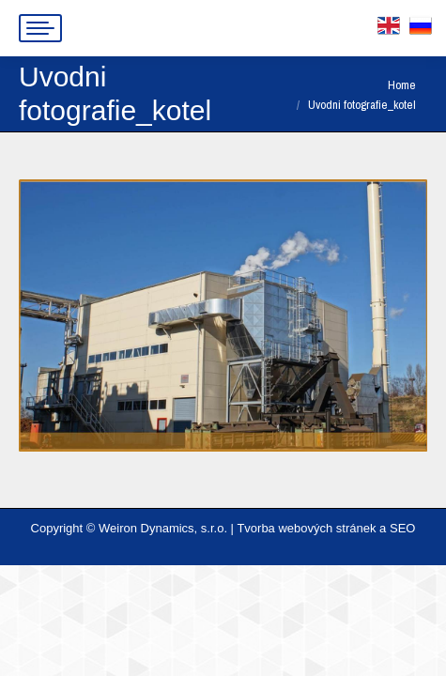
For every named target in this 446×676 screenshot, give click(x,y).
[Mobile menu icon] (40, 28)
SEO (402, 528)
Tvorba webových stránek (306, 528)
